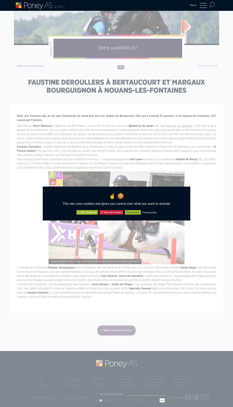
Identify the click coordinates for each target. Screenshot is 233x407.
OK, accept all (87, 212)
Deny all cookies (111, 212)
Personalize (132, 212)
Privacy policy (149, 212)
